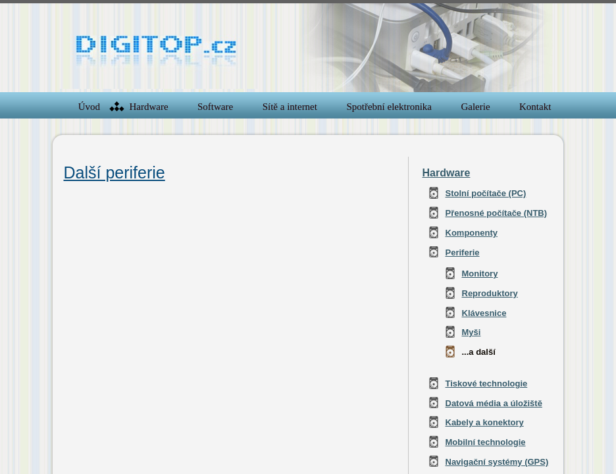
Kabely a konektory (485, 422)
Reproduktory (490, 293)
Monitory (480, 273)
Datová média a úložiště (494, 403)
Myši (471, 332)
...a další (479, 352)
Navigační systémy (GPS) (497, 462)
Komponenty (472, 233)
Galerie (475, 106)
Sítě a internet (290, 106)
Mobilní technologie (486, 442)
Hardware (148, 106)
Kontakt (535, 106)
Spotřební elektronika (389, 106)
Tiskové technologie (487, 383)
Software (215, 106)
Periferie (463, 252)
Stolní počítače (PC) (486, 193)
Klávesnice (484, 313)
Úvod (89, 106)
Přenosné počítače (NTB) (497, 213)
